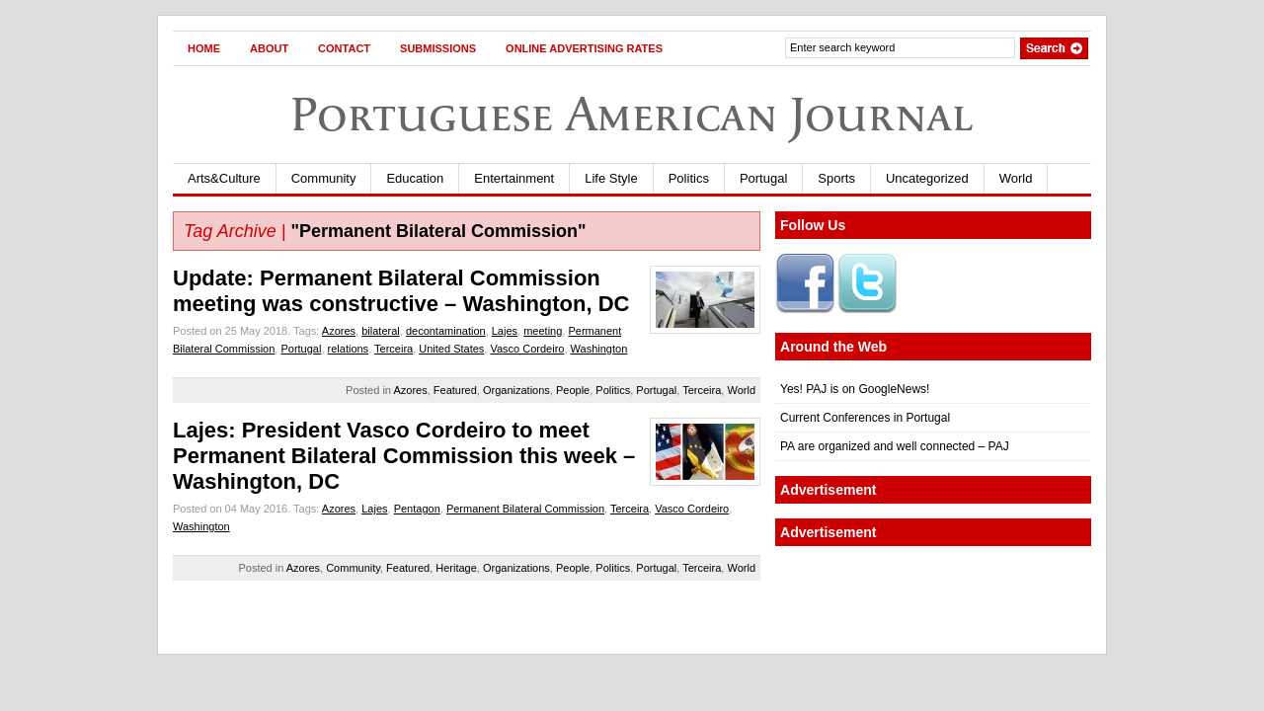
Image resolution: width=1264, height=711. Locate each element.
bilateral (380, 331)
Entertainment (514, 178)
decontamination (446, 331)
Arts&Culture (224, 178)
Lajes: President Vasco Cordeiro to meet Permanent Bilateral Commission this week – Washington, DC (404, 456)
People (573, 390)
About (269, 48)
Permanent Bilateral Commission (525, 508)
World (1016, 178)
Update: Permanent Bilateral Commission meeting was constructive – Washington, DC (401, 291)
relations (348, 349)
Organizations (516, 390)
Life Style (611, 178)
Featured (455, 390)
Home (204, 48)
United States (451, 349)
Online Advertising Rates (584, 48)
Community (323, 178)
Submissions (438, 48)
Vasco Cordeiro (527, 349)
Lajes (504, 331)
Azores (339, 331)
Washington (599, 349)
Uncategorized (927, 178)
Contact (344, 48)
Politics (689, 178)
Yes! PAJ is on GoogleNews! (854, 389)
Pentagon (417, 508)
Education (414, 178)
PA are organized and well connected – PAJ (894, 446)
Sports (836, 178)
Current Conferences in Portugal (865, 418)
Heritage (456, 568)
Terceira (393, 349)
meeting (542, 331)
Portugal (763, 178)
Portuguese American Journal (632, 114)
